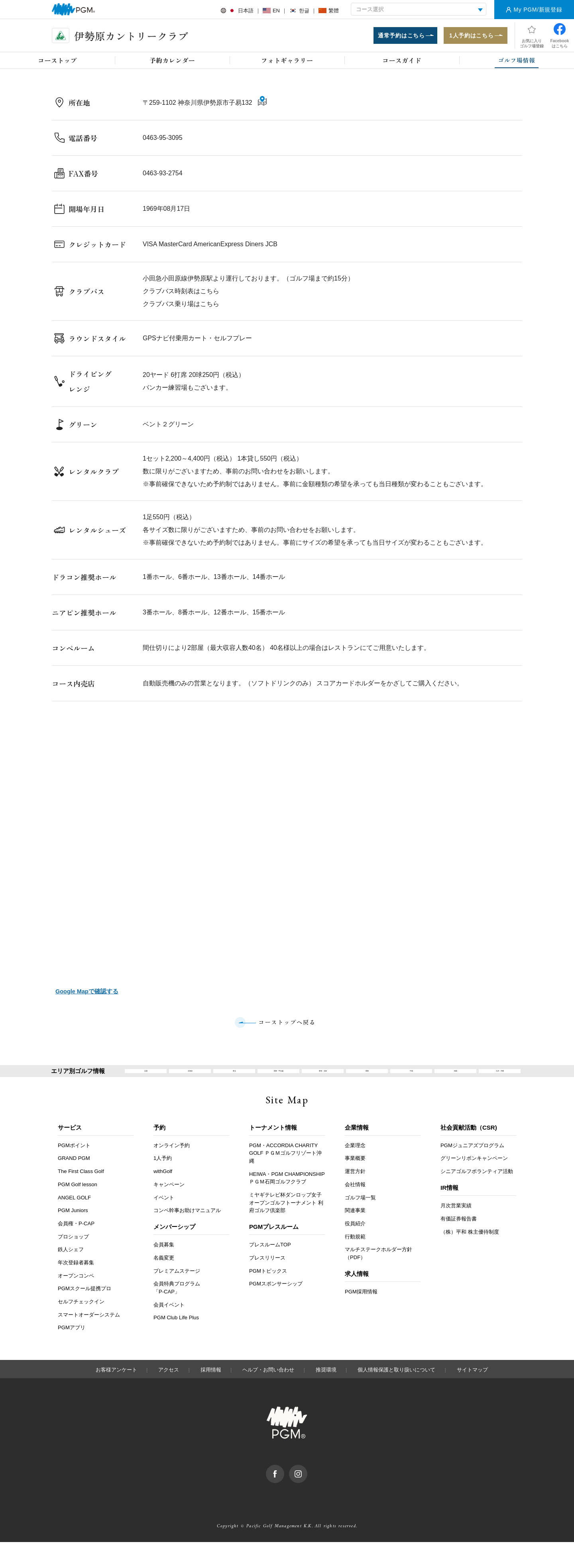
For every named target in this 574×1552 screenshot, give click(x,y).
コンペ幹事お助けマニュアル (187, 1220)
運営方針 (355, 1181)
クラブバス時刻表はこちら (181, 293)
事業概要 (355, 1168)
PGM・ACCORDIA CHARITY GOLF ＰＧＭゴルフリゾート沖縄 (285, 1163)
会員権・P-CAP (76, 1233)
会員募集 (163, 1255)
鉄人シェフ (71, 1259)
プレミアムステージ (176, 1281)
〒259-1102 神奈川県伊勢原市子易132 (198, 105)
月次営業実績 (456, 1216)
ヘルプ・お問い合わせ (268, 1380)
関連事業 (355, 1220)
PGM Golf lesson (77, 1194)
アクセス (168, 1380)
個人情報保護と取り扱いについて (396, 1380)
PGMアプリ (71, 1338)
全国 (146, 1076)
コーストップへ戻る (287, 1023)
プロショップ (73, 1247)
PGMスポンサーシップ (276, 1294)
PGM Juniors (73, 1220)
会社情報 (355, 1194)
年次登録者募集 (76, 1272)
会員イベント (169, 1315)
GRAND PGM (74, 1168)
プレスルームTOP (270, 1255)
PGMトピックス (268, 1281)
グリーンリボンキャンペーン (474, 1168)
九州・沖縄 (500, 1076)
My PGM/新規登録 (537, 9)
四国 (456, 1076)
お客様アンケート (116, 1380)
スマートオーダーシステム (89, 1325)
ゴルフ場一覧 (360, 1208)
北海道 (190, 1076)
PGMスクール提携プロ (84, 1299)
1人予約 (162, 1168)
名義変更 (163, 1268)
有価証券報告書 (458, 1229)
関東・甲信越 (279, 1076)
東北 (234, 1076)
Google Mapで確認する (86, 991)
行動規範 (355, 1247)
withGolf (162, 1181)
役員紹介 (355, 1233)
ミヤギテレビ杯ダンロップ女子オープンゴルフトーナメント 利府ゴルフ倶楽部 (286, 1212)
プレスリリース (267, 1268)
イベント (163, 1208)
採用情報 (211, 1380)
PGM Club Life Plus (176, 1328)
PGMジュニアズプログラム (472, 1155)
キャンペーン (169, 1194)
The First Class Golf (81, 1181)
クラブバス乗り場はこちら (181, 306)
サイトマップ (472, 1380)
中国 (411, 1076)
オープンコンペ (76, 1286)
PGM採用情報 (361, 1302)
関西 (367, 1076)
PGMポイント (74, 1155)
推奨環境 (326, 1380)
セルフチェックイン (81, 1312)
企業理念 (355, 1155)
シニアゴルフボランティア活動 (476, 1181)
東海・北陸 (323, 1076)
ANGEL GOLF (74, 1208)
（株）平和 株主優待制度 (469, 1242)
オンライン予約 (171, 1155)
